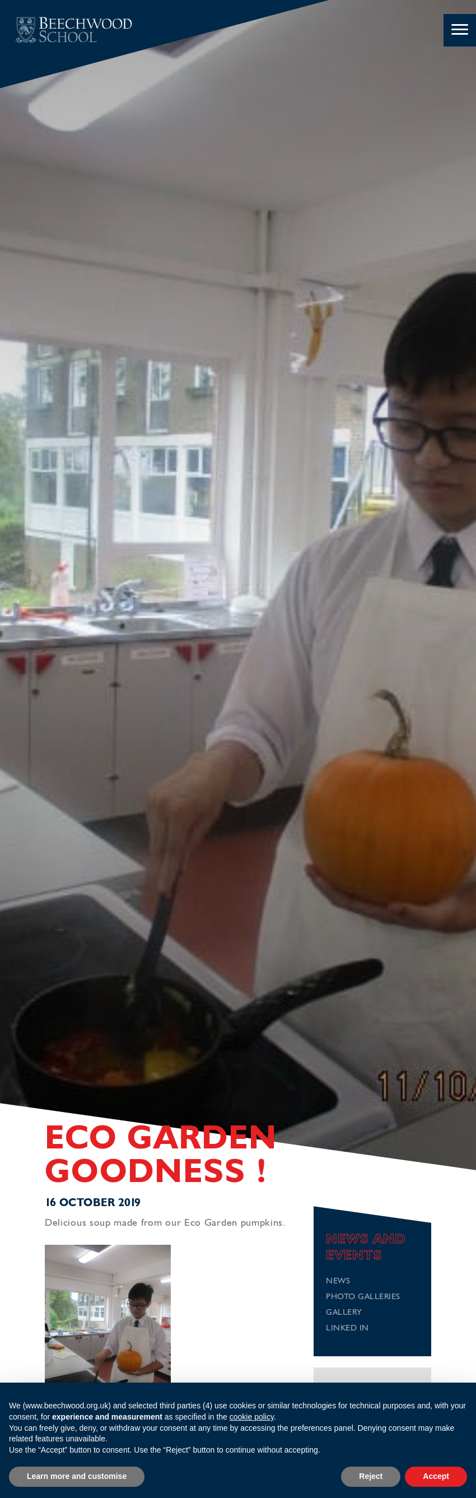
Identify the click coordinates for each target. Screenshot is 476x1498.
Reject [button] (370, 1476)
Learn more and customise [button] (77, 1476)
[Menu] (460, 30)
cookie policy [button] (252, 1416)
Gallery (344, 1313)
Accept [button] (436, 1476)
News (338, 1281)
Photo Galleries (363, 1297)
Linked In (347, 1328)
